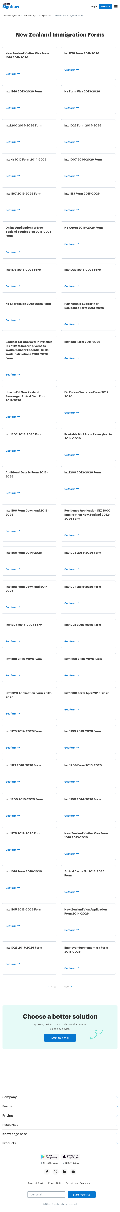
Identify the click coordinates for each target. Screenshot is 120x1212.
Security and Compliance (79, 1183)
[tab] (60, 1097)
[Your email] (46, 1194)
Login (94, 6)
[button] (116, 6)
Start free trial (60, 1061)
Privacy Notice (55, 1183)
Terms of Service (36, 1183)
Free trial (105, 6)
